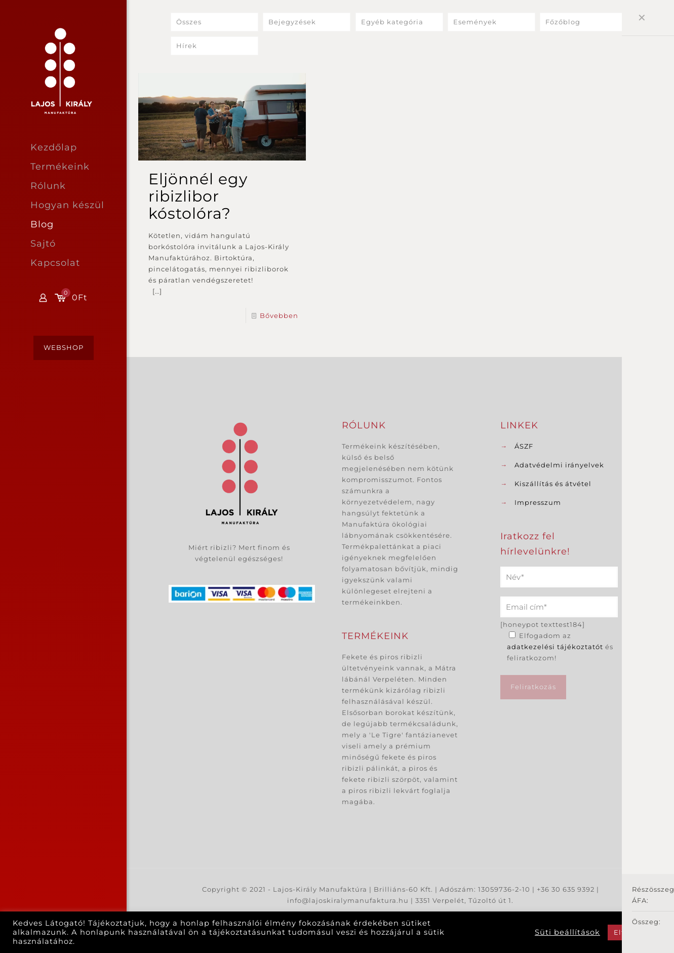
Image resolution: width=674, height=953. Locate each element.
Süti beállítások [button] (567, 932)
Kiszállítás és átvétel (552, 484)
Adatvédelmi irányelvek (559, 465)
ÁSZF (523, 447)
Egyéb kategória (392, 22)
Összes (189, 22)
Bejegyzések (292, 22)
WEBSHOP (64, 347)
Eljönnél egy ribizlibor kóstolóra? (198, 196)
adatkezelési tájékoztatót (555, 647)
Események (475, 22)
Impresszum (537, 503)
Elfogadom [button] (634, 932)
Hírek (186, 46)
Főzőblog (562, 22)
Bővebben (279, 316)
